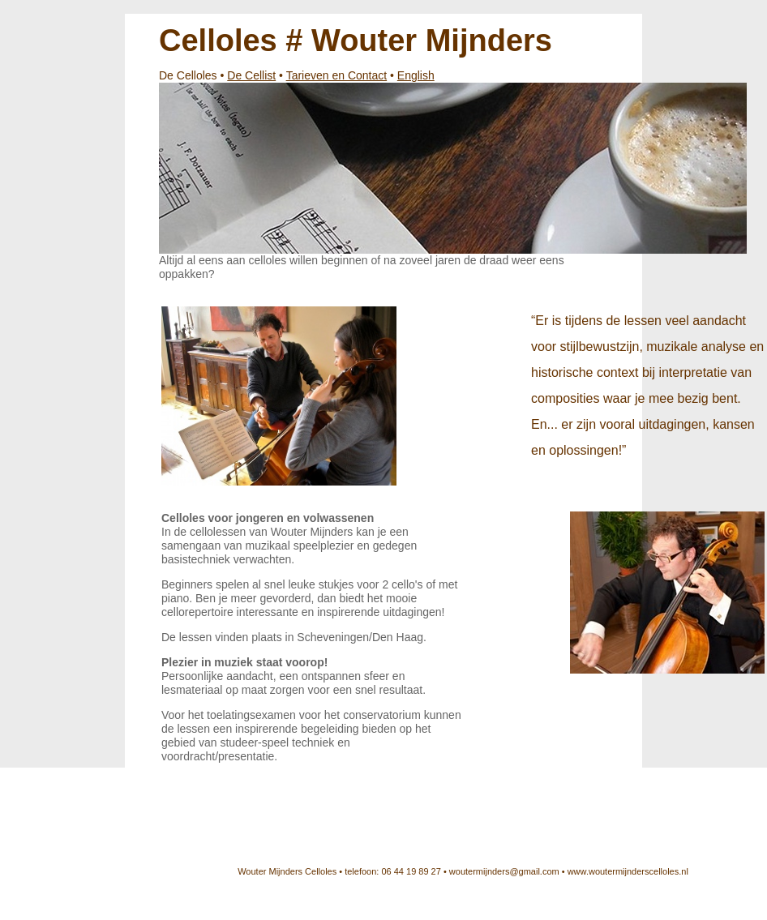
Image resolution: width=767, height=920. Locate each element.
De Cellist (251, 75)
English (416, 75)
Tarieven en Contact (337, 75)
